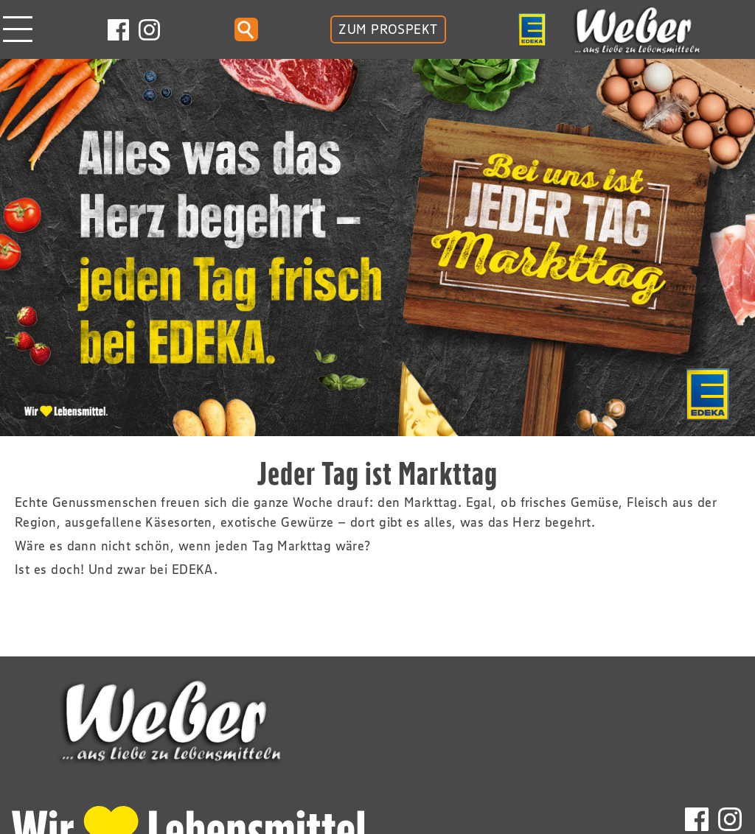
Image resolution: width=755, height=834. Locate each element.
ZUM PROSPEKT (387, 29)
